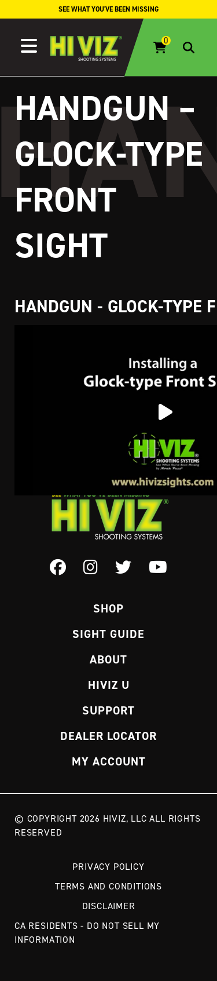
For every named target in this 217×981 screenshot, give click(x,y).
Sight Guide (108, 633)
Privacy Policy (108, 866)
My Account (109, 761)
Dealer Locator (108, 735)
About (108, 659)
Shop (108, 608)
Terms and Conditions (108, 886)
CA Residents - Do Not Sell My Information (87, 932)
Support (108, 710)
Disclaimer (108, 905)
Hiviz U (109, 684)
